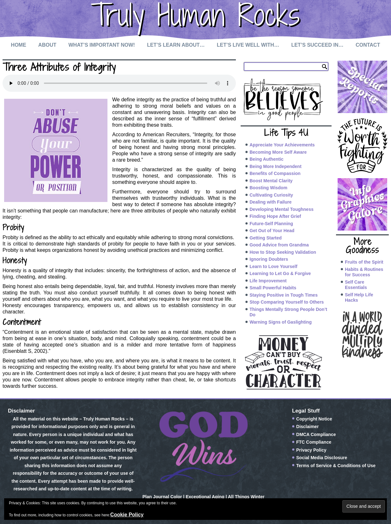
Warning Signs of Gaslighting (281, 322)
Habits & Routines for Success (364, 272)
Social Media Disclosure (321, 457)
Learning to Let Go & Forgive (280, 273)
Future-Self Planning (271, 223)
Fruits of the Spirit (364, 262)
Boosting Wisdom (268, 187)
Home (18, 45)
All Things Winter (246, 496)
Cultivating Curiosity (271, 195)
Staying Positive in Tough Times (284, 295)
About (47, 45)
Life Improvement (268, 280)
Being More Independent (275, 166)
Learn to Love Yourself (273, 266)
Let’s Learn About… (176, 45)
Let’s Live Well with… (248, 45)
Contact (368, 45)
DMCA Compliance (316, 434)
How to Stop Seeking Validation (283, 252)
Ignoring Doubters (269, 259)
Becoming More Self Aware (278, 152)
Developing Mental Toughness (281, 209)
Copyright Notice (314, 418)
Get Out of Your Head (272, 230)
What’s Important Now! (101, 45)
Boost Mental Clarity (271, 180)
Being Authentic (267, 159)
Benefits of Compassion (275, 173)
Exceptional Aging (205, 496)
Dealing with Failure (271, 202)
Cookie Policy (127, 514)
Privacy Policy (311, 450)
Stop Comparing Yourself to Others (287, 302)
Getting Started (266, 237)
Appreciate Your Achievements (282, 144)
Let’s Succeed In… (317, 45)
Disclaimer (307, 426)
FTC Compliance (313, 442)
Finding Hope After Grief (275, 216)
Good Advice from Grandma (279, 244)
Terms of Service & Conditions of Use (335, 465)
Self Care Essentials (356, 284)
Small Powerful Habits (273, 287)
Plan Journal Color (162, 496)
